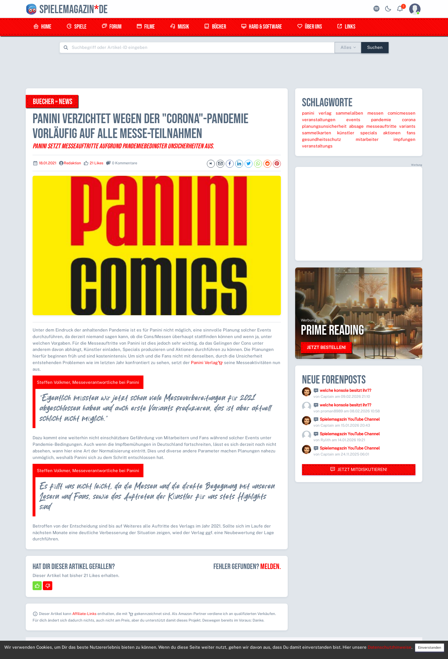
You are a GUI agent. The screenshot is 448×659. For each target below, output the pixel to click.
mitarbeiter (367, 139)
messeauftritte (381, 126)
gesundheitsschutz (321, 139)
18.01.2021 (47, 163)
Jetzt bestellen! (326, 347)
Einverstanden (429, 648)
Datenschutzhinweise (389, 647)
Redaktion (72, 163)
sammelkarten (316, 132)
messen (375, 113)
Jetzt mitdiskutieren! (358, 469)
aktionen (392, 132)
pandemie (381, 119)
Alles (346, 47)
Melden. (270, 566)
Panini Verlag (207, 362)
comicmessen (401, 113)
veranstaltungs (317, 145)
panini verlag (316, 113)
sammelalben (349, 113)
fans (411, 132)
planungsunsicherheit (324, 126)
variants (407, 126)
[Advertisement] (224, 70)
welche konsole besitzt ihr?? (345, 390)
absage (356, 126)
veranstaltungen (318, 119)
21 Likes (96, 163)
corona (408, 119)
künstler (345, 132)
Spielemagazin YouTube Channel (350, 419)
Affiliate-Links (84, 614)
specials (368, 132)
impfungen (404, 139)
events (353, 119)
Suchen (375, 47)
